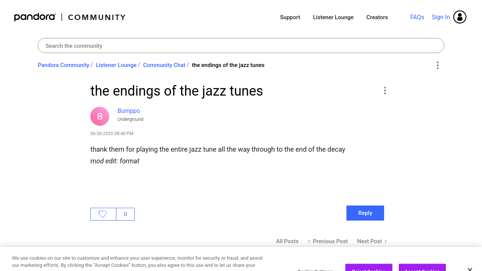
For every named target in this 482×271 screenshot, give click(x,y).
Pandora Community (70, 17)
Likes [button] (103, 214)
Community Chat (164, 65)
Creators (377, 17)
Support (290, 17)
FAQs (417, 17)
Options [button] (437, 65)
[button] (385, 90)
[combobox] (241, 45)
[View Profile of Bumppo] (128, 110)
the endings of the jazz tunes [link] (228, 65)
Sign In (441, 17)
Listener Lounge (333, 17)
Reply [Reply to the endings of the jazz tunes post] (365, 213)
